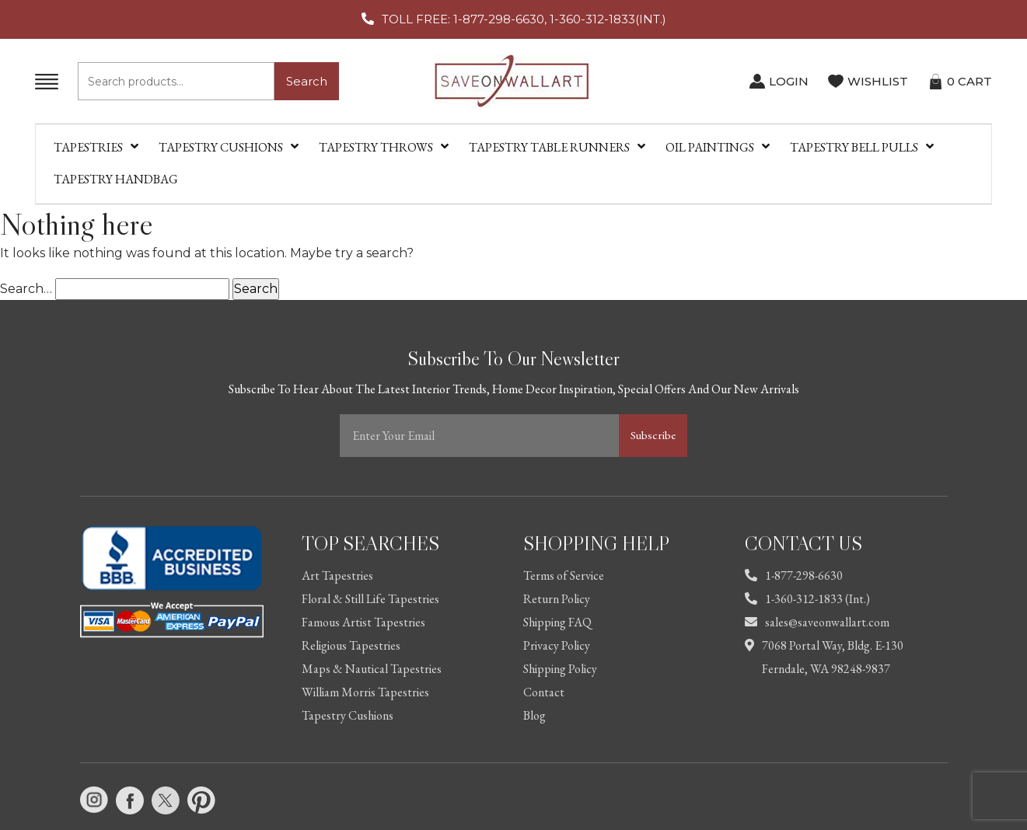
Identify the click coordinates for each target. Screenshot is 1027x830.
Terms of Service (563, 575)
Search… (26, 288)
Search (306, 81)
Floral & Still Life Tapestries (370, 599)
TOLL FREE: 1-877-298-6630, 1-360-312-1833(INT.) (524, 19)
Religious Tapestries (351, 645)
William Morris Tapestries (365, 692)
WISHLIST (877, 81)
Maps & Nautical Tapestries (372, 669)
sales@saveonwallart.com (817, 622)
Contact (543, 692)
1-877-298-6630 (794, 575)
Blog (534, 715)
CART (969, 81)
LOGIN (789, 81)
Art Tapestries (337, 575)
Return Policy (556, 599)
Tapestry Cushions (347, 715)
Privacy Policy (556, 645)
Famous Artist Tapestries (363, 622)
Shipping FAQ (557, 622)
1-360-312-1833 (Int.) (807, 599)
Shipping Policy (560, 669)
